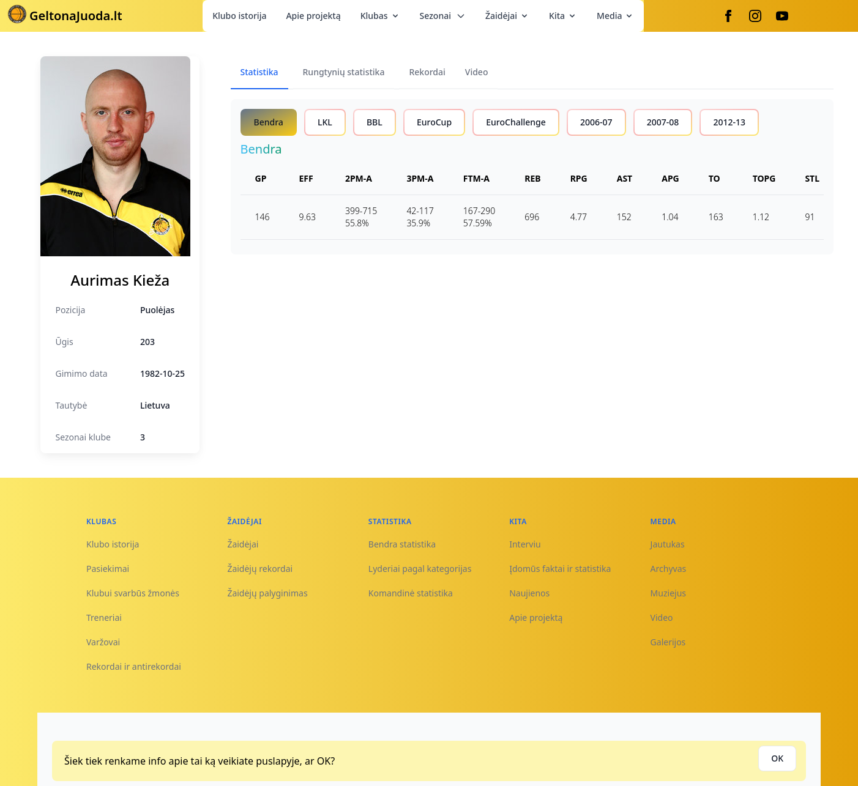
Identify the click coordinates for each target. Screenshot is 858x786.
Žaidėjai (507, 15)
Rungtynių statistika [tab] (344, 72)
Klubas (380, 15)
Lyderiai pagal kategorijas (420, 568)
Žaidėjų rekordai (260, 568)
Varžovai (103, 642)
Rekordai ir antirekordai (133, 666)
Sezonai (443, 15)
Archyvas (669, 568)
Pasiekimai (107, 568)
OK (777, 758)
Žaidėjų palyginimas (267, 593)
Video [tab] (476, 72)
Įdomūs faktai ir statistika (560, 568)
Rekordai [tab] (427, 72)
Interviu (525, 544)
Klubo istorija (239, 15)
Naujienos (529, 593)
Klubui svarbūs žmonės (132, 593)
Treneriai (104, 617)
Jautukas (668, 544)
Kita (563, 15)
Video (662, 617)
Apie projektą (313, 15)
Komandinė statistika (410, 593)
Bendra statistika (402, 544)
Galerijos (668, 642)
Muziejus (668, 593)
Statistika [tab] (259, 72)
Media (615, 15)
